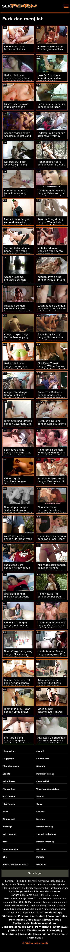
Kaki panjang (9, 834)
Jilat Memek (9, 804)
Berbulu (40, 857)
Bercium (40, 819)
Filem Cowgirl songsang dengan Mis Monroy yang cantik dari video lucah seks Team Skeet (18, 655)
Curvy (39, 804)
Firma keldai (42, 781)
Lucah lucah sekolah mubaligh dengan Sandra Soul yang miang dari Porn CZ (16, 108)
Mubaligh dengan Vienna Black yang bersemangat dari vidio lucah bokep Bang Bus (18, 310)
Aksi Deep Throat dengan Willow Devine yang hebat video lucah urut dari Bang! (52, 367)
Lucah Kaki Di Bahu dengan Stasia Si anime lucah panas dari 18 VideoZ (52, 425)
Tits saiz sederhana (46, 834)
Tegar (5, 842)
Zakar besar (9, 781)
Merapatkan (9, 789)
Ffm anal (40, 812)
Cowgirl (40, 751)
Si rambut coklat (11, 766)
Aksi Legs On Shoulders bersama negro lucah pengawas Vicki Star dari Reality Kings (52, 742)
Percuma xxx (23, 880)
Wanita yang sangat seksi (18, 898)
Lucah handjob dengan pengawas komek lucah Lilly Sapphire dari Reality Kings (52, 310)
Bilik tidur (41, 849)
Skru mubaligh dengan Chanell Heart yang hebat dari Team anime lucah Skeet (18, 252)
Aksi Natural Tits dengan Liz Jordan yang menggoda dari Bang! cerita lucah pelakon (18, 540)
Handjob (40, 766)
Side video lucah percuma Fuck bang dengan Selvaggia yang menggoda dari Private (52, 511)
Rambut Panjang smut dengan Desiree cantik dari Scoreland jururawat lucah (51, 483)
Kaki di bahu (9, 797)
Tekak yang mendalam (47, 789)
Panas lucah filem (12, 884)
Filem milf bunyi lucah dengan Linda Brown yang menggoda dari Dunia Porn (17, 713)
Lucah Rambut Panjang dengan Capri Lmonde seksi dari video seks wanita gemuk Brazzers (52, 627)
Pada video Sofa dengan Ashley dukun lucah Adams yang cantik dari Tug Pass (17, 569)
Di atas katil (9, 819)
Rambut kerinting (45, 842)
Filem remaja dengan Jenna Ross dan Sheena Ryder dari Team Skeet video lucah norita (52, 454)
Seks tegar (35, 873)
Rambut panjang (44, 827)
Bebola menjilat (11, 849)
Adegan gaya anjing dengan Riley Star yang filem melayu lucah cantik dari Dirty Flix (52, 281)
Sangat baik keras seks (24, 895)
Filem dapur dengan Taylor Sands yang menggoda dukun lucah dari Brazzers (18, 511)
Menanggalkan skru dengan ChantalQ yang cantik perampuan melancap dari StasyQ (51, 166)
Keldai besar (42, 759)
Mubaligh (7, 827)
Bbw (5, 857)
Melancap (41, 865)
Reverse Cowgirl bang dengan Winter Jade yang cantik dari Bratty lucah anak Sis (51, 223)
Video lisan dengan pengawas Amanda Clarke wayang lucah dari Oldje (16, 627)
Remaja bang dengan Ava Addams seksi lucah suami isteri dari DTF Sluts (17, 223)
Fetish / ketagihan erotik (15, 865)
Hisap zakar (9, 751)
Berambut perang (45, 774)
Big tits (6, 774)
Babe (5, 812)
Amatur (40, 797)
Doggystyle (8, 759)
